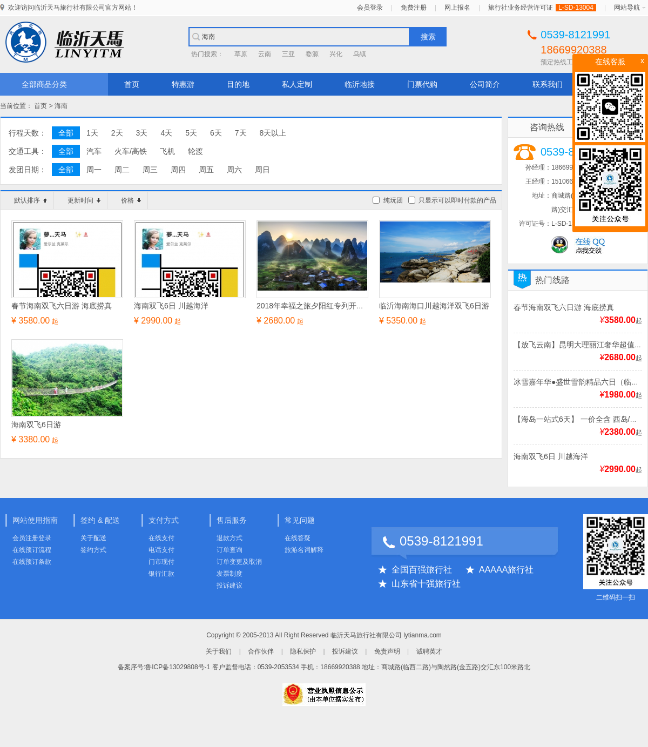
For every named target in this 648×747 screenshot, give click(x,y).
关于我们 (219, 651)
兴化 (335, 54)
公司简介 (485, 84)
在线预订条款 (31, 562)
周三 (150, 169)
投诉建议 (229, 585)
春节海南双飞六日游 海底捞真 (564, 307)
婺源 (312, 54)
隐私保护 (303, 651)
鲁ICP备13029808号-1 (177, 667)
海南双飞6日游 (36, 424)
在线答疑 (297, 538)
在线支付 (161, 538)
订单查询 (229, 550)
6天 (216, 133)
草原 (240, 54)
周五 (206, 169)
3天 (142, 133)
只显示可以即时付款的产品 (457, 200)
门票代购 (422, 84)
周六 (234, 169)
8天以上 (273, 133)
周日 (262, 169)
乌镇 (359, 54)
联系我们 (547, 84)
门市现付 (161, 562)
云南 (264, 54)
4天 (166, 133)
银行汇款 (161, 573)
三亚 (288, 54)
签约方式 (93, 550)
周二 (122, 169)
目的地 (238, 84)
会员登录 (370, 7)
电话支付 (161, 550)
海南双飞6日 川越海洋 (551, 456)
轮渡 (195, 151)
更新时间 (84, 200)
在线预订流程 (31, 550)
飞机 (167, 151)
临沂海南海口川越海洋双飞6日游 (434, 305)
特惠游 (183, 84)
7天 (241, 133)
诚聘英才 (429, 651)
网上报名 (457, 7)
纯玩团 (393, 200)
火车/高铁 (130, 151)
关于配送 (93, 538)
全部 (65, 133)
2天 (117, 133)
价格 (131, 200)
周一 (94, 169)
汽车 (94, 151)
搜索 (428, 36)
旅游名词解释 (304, 550)
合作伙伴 (261, 651)
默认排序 (30, 200)
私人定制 (297, 84)
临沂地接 (360, 84)
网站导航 (627, 7)
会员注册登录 (31, 538)
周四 (178, 169)
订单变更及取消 (239, 562)
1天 (92, 133)
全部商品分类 (44, 84)
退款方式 (229, 538)
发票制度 (229, 573)
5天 (191, 133)
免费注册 (414, 7)
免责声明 (387, 651)
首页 (131, 84)
